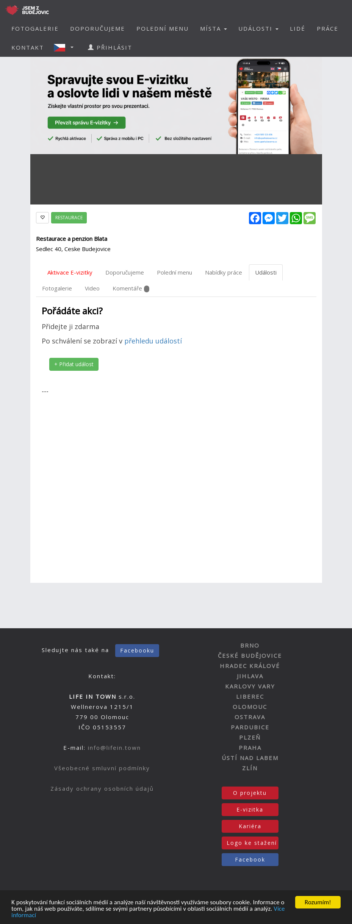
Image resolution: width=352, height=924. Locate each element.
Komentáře (131, 288)
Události (266, 272)
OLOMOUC (250, 706)
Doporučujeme (124, 272)
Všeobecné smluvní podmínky (102, 768)
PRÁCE (327, 28)
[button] (66, 47)
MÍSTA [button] (213, 28)
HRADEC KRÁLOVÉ (250, 666)
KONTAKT (27, 47)
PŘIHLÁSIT (110, 47)
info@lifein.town (114, 747)
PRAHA (250, 747)
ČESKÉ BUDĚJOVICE (250, 655)
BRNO (250, 645)
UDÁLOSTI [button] (258, 28)
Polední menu (174, 272)
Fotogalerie (57, 288)
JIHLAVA (250, 676)
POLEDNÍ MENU (162, 28)
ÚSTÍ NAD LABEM (250, 758)
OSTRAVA (250, 717)
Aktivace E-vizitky (69, 272)
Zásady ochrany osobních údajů (102, 788)
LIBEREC (250, 696)
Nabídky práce (223, 272)
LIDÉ (297, 28)
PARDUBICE (250, 727)
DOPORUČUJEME (97, 28)
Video (92, 288)
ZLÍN (250, 768)
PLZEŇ (250, 737)
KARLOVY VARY (250, 686)
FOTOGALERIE (35, 28)
